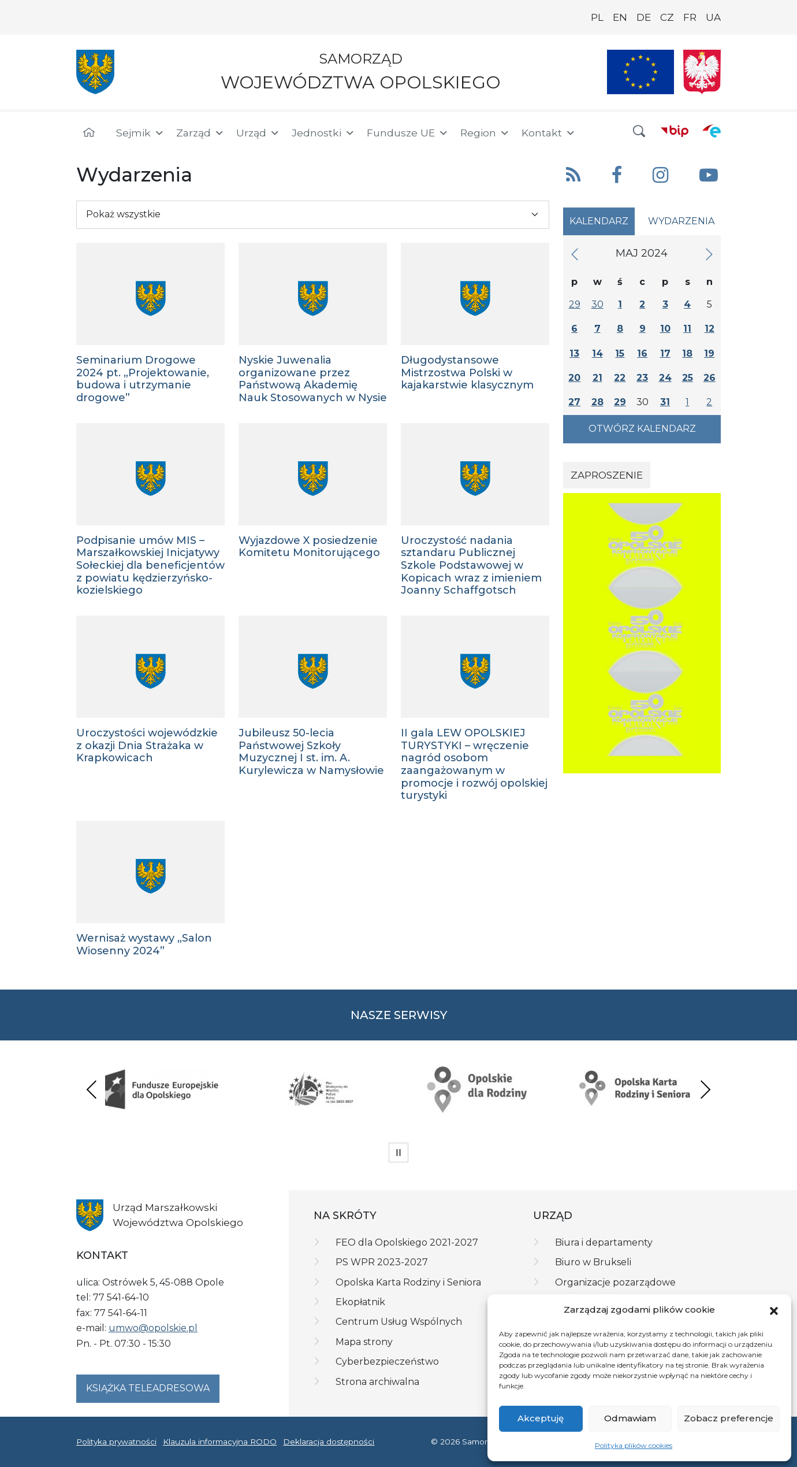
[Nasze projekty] (640, 72)
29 (574, 304)
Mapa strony (364, 1341)
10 (665, 328)
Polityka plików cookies (633, 1445)
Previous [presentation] (91, 1089)
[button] (774, 1310)
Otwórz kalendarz (642, 428)
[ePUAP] (711, 130)
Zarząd (200, 133)
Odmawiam (630, 1418)
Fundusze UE (408, 133)
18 (687, 353)
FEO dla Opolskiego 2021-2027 (407, 1242)
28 (597, 402)
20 (574, 377)
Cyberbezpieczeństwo (387, 1361)
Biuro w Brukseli (593, 1262)
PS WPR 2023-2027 (382, 1262)
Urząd (258, 133)
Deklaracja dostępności (328, 1441)
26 (709, 377)
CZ (667, 17)
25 (687, 377)
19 (709, 353)
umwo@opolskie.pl (153, 1327)
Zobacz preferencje (728, 1418)
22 (619, 377)
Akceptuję (540, 1418)
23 (642, 377)
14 (597, 353)
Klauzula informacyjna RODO (220, 1441)
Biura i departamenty (604, 1242)
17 (665, 353)
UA (713, 17)
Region (485, 133)
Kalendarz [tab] (598, 221)
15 (619, 353)
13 (574, 353)
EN (620, 17)
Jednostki (323, 133)
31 (665, 402)
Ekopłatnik (360, 1301)
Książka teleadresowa (148, 1388)
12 (709, 328)
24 (665, 377)
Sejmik (140, 133)
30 (597, 304)
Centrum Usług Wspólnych (399, 1321)
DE (643, 17)
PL (597, 17)
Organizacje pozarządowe (615, 1282)
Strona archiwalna (377, 1381)
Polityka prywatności (116, 1441)
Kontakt (549, 133)
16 (642, 353)
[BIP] (674, 130)
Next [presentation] (705, 1089)
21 (597, 377)
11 (687, 328)
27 (574, 402)
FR (690, 17)
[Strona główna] (89, 133)
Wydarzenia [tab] (681, 221)
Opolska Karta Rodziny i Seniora (408, 1282)
